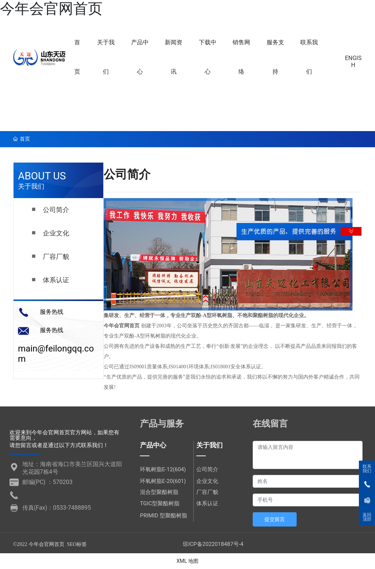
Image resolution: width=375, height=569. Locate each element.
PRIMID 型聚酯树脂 (163, 515)
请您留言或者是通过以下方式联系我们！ (59, 445)
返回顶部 (367, 517)
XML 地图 (187, 561)
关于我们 (209, 445)
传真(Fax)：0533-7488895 (56, 507)
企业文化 (56, 233)
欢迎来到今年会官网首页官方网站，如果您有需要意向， (64, 435)
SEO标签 (77, 544)
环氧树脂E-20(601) (163, 481)
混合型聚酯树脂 (159, 492)
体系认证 (56, 280)
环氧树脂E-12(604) (163, 469)
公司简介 (56, 209)
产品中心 (153, 445)
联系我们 (367, 468)
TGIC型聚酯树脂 (159, 503)
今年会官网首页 (51, 8)
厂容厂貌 (56, 256)
